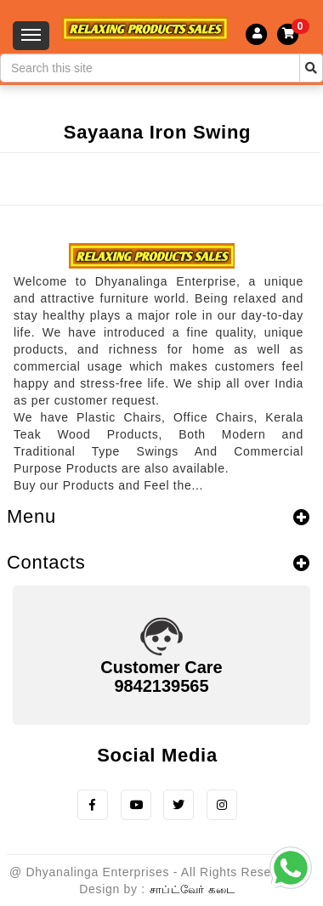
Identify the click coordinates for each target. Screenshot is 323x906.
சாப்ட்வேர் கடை (192, 889)
